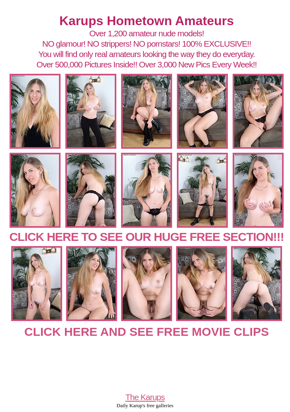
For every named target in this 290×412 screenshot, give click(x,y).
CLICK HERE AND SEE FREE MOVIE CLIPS (146, 331)
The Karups (145, 397)
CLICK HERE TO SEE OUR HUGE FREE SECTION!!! (146, 236)
